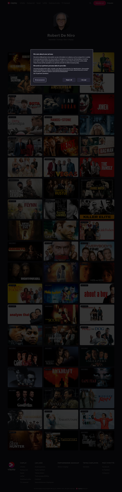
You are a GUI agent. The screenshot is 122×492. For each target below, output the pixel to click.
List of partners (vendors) (40, 73)
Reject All (69, 80)
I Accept (83, 80)
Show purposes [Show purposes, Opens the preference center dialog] (40, 80)
